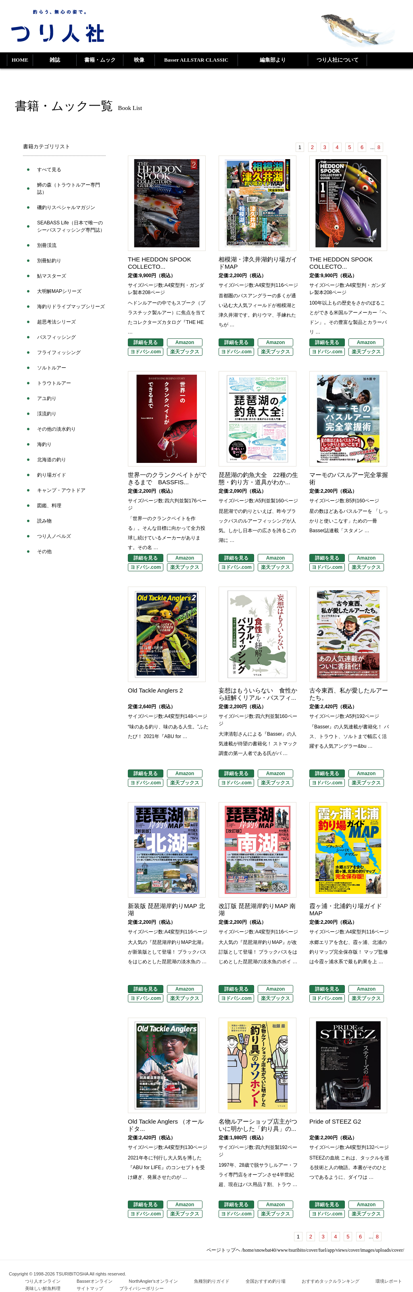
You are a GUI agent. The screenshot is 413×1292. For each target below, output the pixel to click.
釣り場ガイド (51, 475)
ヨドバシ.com (145, 352)
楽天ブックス (184, 352)
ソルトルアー (51, 368)
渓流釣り (46, 414)
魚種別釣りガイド (211, 1281)
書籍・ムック (100, 60)
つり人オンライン (42, 1281)
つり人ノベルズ (54, 536)
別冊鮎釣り (49, 260)
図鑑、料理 (49, 505)
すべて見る (49, 169)
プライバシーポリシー (141, 1288)
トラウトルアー (54, 383)
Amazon (184, 342)
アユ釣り (46, 398)
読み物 (44, 521)
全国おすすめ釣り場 (266, 1281)
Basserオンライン (95, 1281)
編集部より (273, 60)
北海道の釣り (51, 459)
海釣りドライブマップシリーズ (71, 306)
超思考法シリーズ (56, 322)
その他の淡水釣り (56, 429)
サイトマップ (90, 1288)
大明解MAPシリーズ (59, 291)
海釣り (44, 444)
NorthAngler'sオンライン (153, 1281)
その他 (44, 551)
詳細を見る (145, 342)
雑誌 (55, 60)
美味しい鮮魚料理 (42, 1288)
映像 (139, 60)
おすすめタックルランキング (330, 1281)
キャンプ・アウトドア (61, 490)
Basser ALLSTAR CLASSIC (196, 60)
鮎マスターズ (51, 276)
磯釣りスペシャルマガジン (66, 207)
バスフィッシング (56, 337)
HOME (20, 60)
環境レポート (388, 1281)
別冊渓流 (46, 245)
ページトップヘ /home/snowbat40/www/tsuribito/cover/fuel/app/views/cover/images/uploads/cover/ (305, 1250)
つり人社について (338, 60)
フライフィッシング (59, 352)
